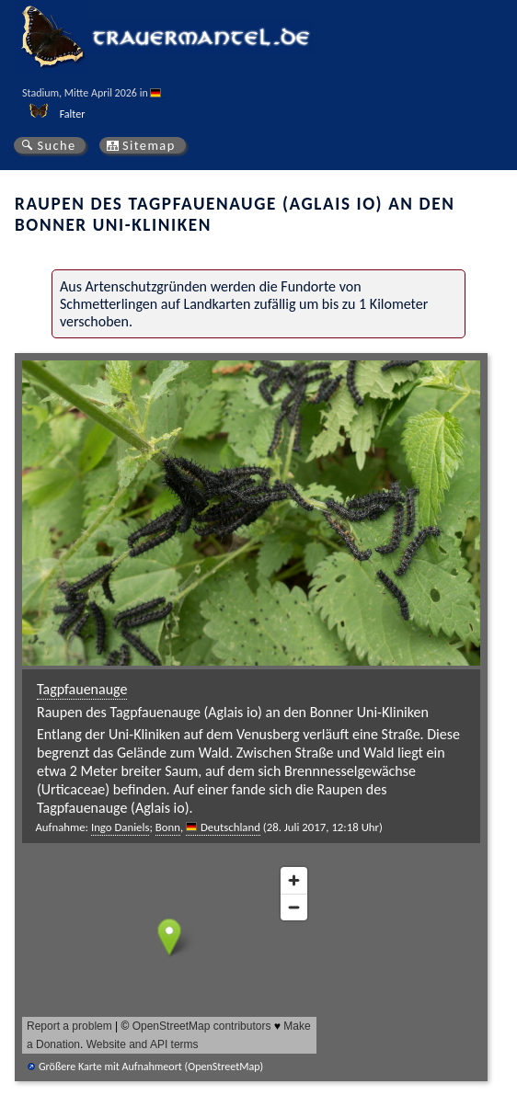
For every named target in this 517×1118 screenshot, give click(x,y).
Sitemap (149, 145)
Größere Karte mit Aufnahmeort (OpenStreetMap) (151, 1066)
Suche (56, 145)
